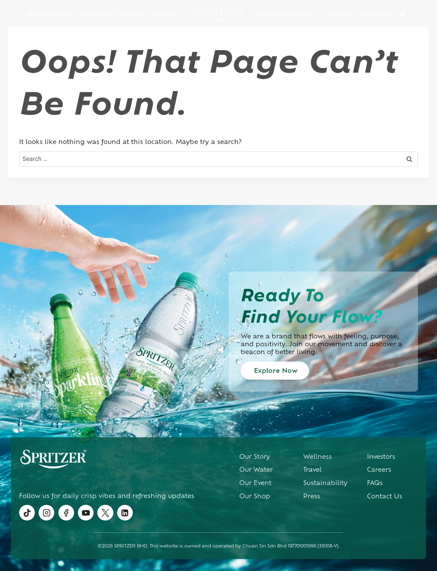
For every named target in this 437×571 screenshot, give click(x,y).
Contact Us (376, 13)
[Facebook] (66, 513)
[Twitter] (105, 513)
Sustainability (273, 13)
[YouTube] (86, 513)
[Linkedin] (125, 513)
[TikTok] (27, 513)
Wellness (317, 456)
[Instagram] (46, 513)
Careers (379, 469)
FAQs (375, 482)
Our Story (254, 456)
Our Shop (254, 496)
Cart (401, 13)
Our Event (255, 482)
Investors (381, 456)
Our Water (256, 469)
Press (311, 496)
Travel (312, 469)
